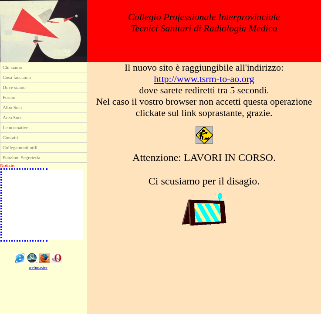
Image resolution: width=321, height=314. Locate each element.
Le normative (15, 127)
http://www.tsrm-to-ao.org (204, 78)
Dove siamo (14, 87)
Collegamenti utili (20, 147)
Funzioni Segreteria (21, 157)
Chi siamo (12, 67)
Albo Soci (12, 107)
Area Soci (12, 117)
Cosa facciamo (17, 77)
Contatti (10, 137)
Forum (9, 97)
